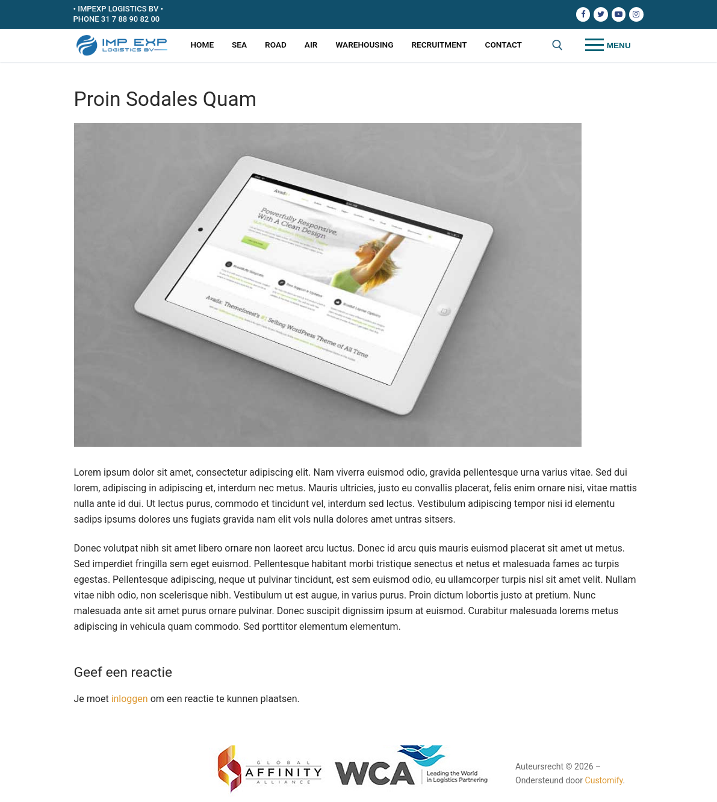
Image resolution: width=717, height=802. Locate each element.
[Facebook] (583, 14)
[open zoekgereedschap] (557, 45)
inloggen (129, 698)
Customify (604, 780)
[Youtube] (618, 14)
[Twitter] (600, 14)
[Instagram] (636, 14)
